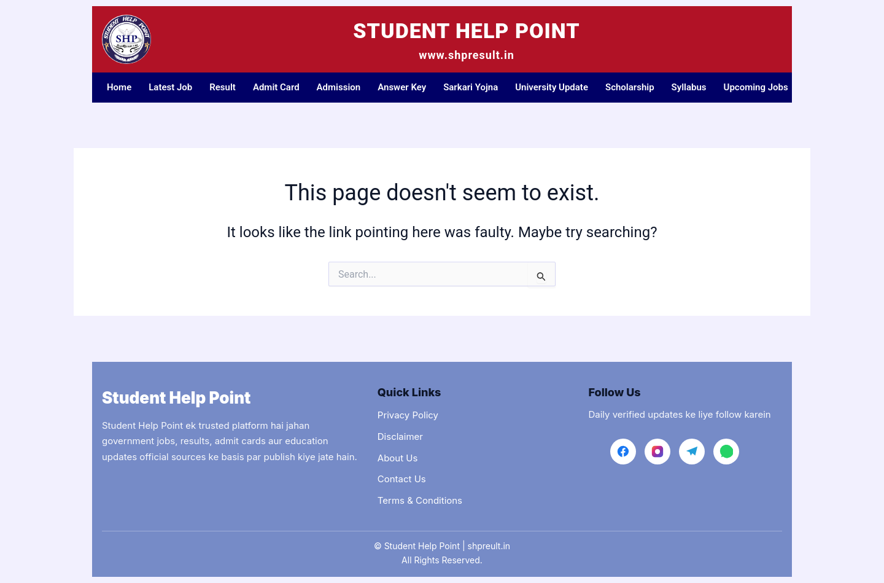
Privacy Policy (408, 415)
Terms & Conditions (420, 500)
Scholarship (629, 87)
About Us (398, 458)
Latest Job (170, 87)
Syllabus (689, 87)
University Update (551, 87)
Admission (339, 87)
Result (222, 87)
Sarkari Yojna (470, 87)
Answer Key (402, 87)
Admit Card (276, 87)
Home (119, 87)
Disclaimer (400, 436)
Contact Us (402, 479)
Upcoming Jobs (756, 87)
